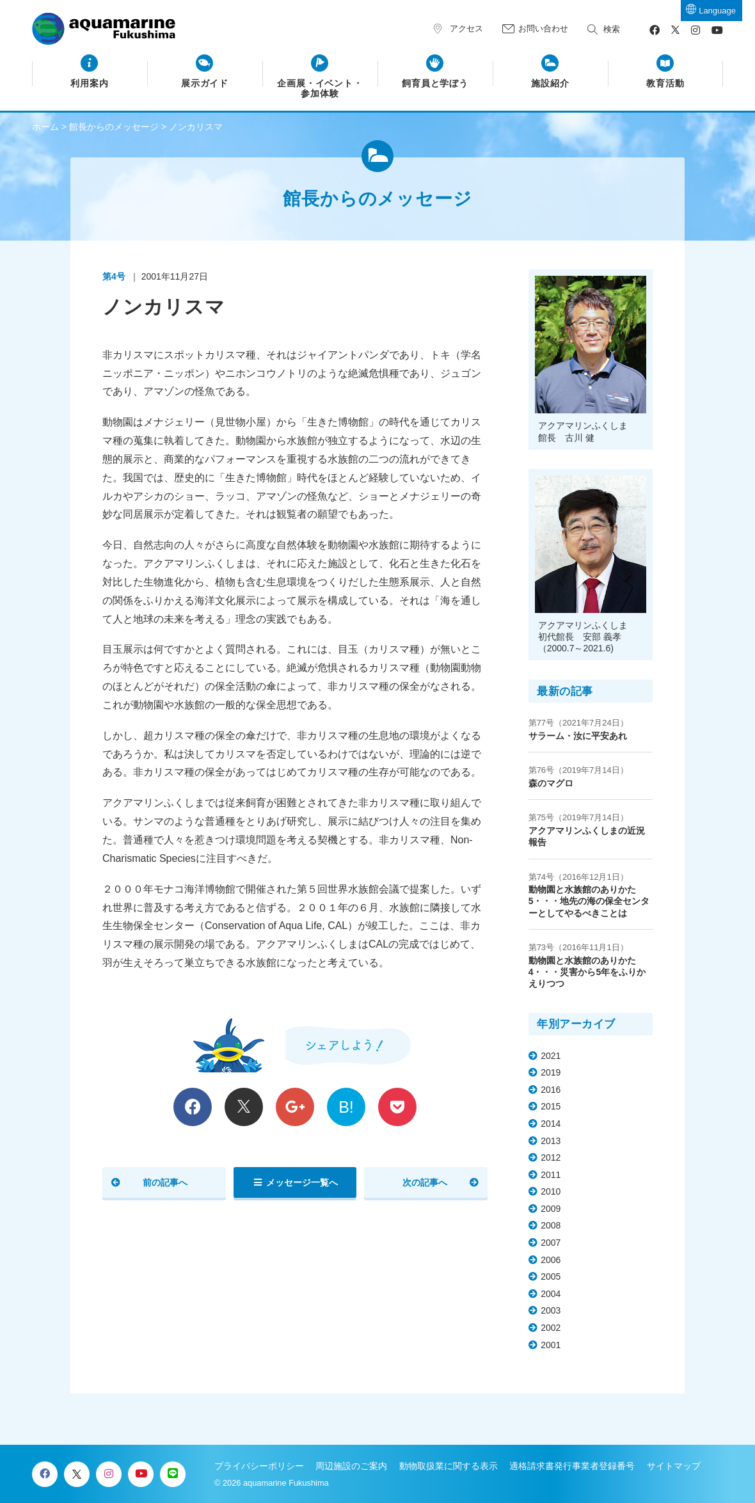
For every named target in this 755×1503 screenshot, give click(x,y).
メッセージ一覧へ (302, 1182)
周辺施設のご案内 (351, 1466)
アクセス (466, 28)
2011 (550, 1175)
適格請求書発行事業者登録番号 (572, 1466)
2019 (550, 1072)
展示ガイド (205, 83)
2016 (550, 1090)
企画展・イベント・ (320, 89)
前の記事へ (165, 1182)
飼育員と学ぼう (435, 83)
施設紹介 (550, 83)
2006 (550, 1260)
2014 (550, 1123)
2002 (550, 1328)
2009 (550, 1209)
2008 (550, 1225)
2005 (550, 1276)
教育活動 (665, 83)
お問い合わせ (543, 28)
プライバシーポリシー (259, 1466)
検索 (611, 29)
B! (346, 1107)
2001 (550, 1345)
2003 (550, 1310)
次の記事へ (424, 1182)
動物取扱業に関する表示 (448, 1466)
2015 (550, 1106)
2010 (550, 1191)
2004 (550, 1294)
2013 (550, 1141)
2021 (550, 1056)
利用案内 (89, 83)
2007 (550, 1242)
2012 (550, 1157)
